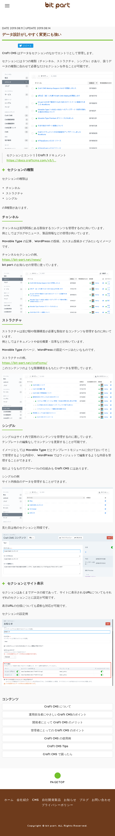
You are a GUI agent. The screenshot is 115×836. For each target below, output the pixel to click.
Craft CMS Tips (57, 746)
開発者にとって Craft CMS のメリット (57, 722)
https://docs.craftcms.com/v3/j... (31, 160)
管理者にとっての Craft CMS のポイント (57, 730)
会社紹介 (23, 800)
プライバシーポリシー (57, 805)
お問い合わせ (101, 800)
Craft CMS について (57, 706)
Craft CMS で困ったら (57, 754)
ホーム (9, 800)
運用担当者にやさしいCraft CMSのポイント (57, 714)
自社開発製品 (51, 800)
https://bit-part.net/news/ (21, 260)
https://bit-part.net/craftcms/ (24, 363)
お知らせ (70, 800)
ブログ (84, 800)
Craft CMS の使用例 (57, 738)
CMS (35, 800)
